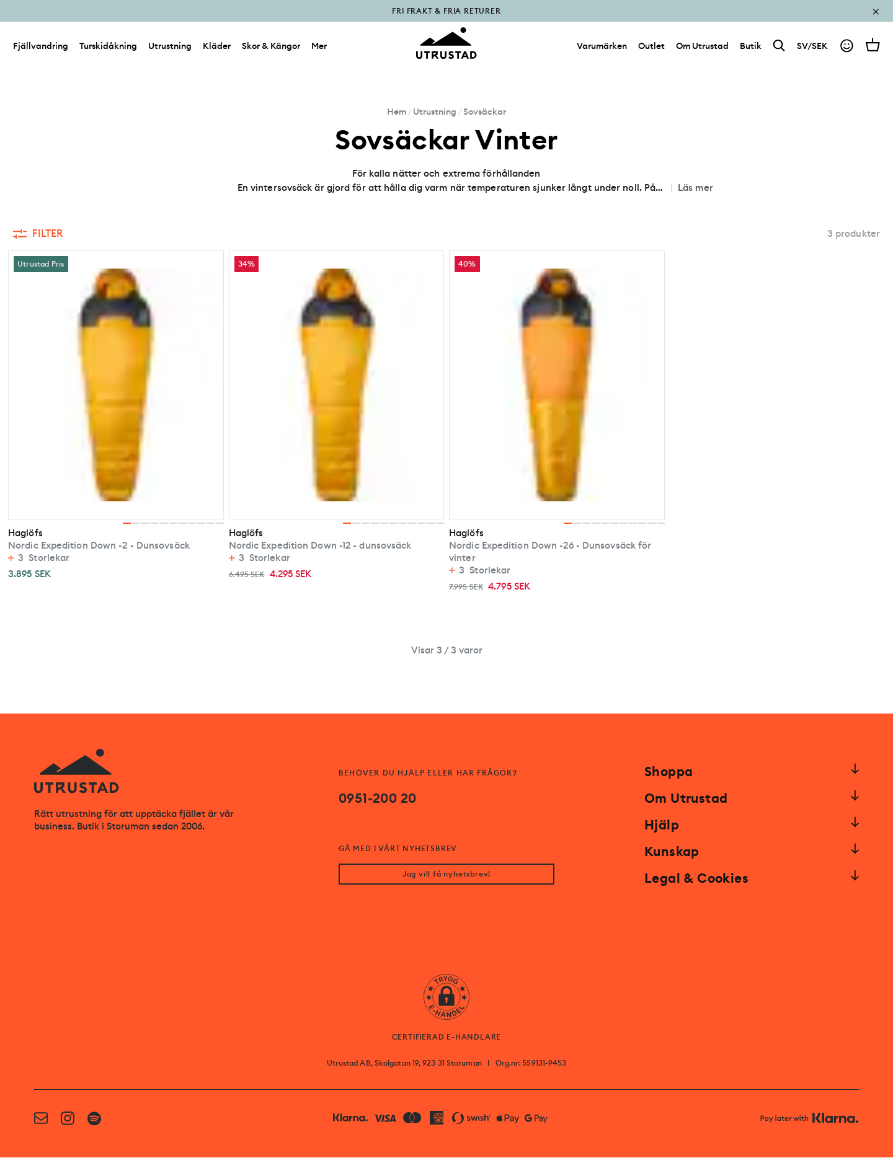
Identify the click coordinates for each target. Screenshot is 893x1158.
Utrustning (170, 48)
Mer (319, 48)
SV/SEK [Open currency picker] (812, 48)
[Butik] (751, 48)
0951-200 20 (377, 798)
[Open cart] (873, 47)
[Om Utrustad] (702, 48)
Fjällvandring (40, 48)
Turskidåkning (108, 48)
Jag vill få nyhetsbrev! (446, 875)
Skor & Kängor (271, 48)
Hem (396, 111)
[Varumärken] (602, 48)
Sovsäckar (484, 111)
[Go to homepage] (446, 46)
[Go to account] (847, 48)
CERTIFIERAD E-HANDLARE (447, 1038)
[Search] (779, 48)
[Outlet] (651, 48)
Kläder (217, 48)
